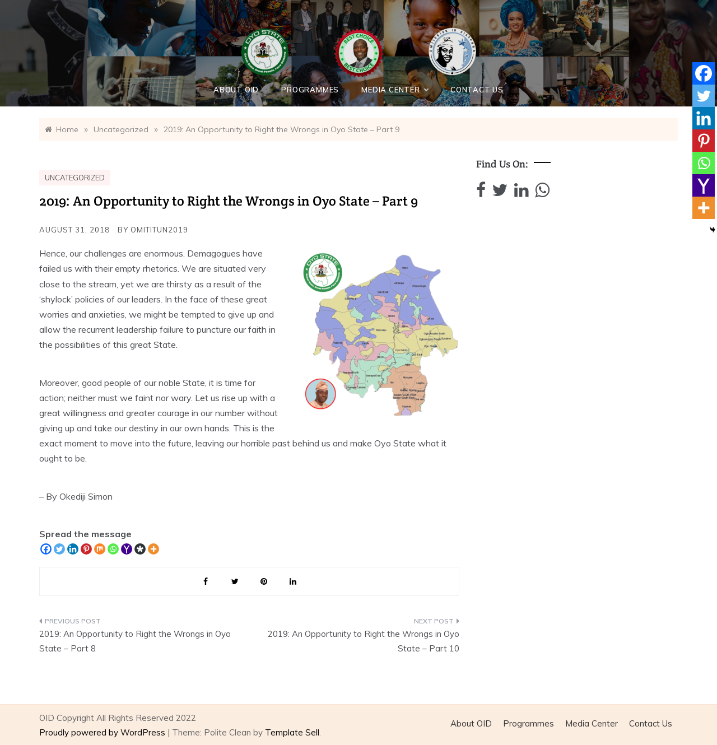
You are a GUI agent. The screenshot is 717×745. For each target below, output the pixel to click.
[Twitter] (59, 549)
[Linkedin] (72, 549)
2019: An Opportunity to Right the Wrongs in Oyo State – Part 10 (363, 641)
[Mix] (99, 549)
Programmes (310, 89)
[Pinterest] (86, 549)
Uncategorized (75, 177)
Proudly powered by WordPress (103, 732)
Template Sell (292, 732)
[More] (153, 549)
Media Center (394, 89)
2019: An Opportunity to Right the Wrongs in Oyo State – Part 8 (135, 641)
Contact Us (477, 89)
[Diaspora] (140, 549)
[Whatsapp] (113, 549)
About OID (236, 89)
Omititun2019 (159, 229)
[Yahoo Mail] (126, 549)
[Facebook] (46, 549)
